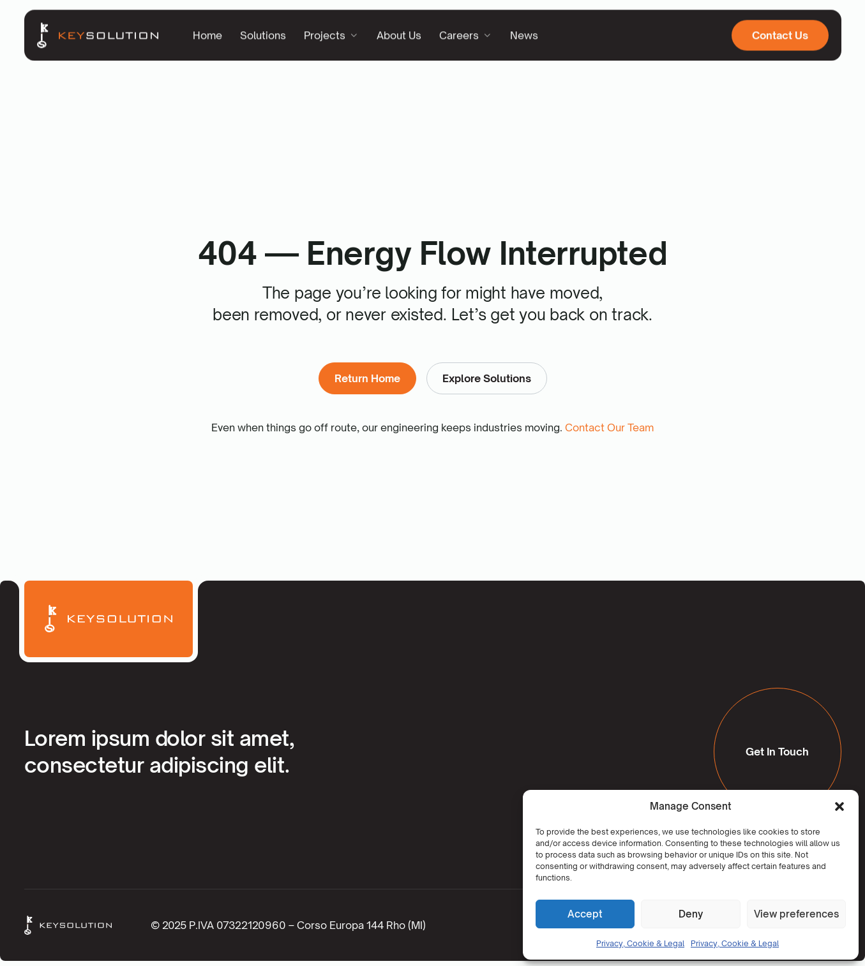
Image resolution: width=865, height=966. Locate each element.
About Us (399, 32)
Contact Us (780, 32)
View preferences (796, 914)
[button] (839, 806)
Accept (585, 914)
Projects (331, 32)
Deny (691, 914)
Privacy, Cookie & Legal (640, 943)
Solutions (263, 32)
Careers (465, 32)
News (524, 32)
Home (207, 32)
